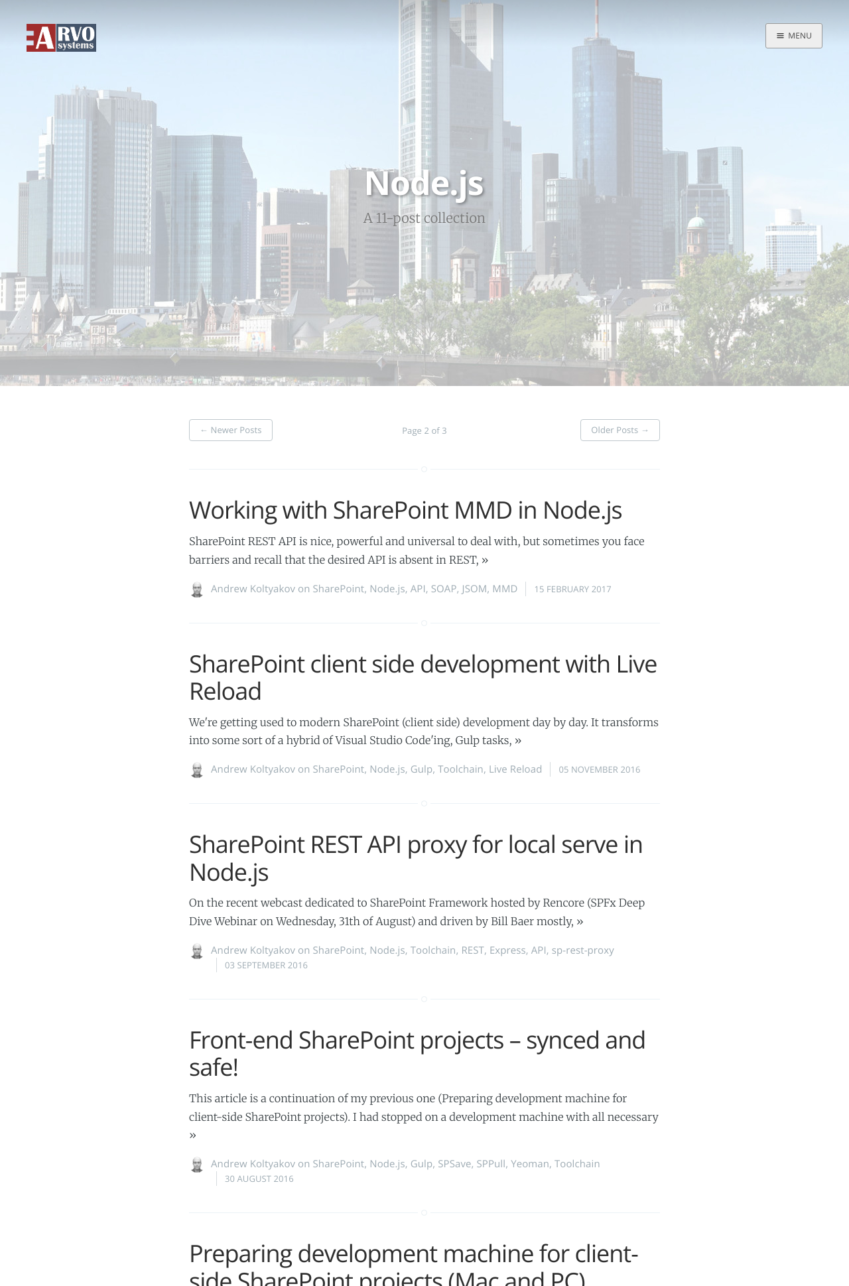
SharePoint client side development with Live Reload (423, 677)
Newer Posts (231, 430)
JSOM (475, 589)
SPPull (491, 1164)
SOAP (444, 589)
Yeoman (530, 1164)
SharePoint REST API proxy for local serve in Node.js (416, 857)
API (418, 589)
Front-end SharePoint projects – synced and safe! (417, 1053)
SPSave (454, 1164)
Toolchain (461, 769)
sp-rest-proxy (583, 950)
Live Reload (516, 769)
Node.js (387, 589)
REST (472, 950)
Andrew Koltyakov (253, 589)
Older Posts (620, 430)
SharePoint (339, 589)
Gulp (421, 769)
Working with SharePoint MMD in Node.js (405, 509)
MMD (504, 589)
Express (508, 950)
